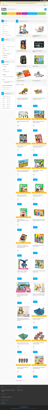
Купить (20, 130)
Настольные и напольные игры (37, 51)
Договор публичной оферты (6, 35)
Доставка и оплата (32, 13)
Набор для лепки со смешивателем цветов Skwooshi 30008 (23, 220)
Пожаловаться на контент (23, 408)
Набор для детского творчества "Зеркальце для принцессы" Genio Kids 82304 (23, 319)
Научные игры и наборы (21, 66)
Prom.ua (28, 406)
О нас (19, 13)
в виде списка (46, 84)
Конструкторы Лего (36, 80)
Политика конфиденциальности (32, 408)
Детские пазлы (35, 66)
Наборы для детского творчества (37, 36)
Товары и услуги (11, 13)
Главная (4, 13)
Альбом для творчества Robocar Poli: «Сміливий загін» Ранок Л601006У (23, 295)
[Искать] (45, 9)
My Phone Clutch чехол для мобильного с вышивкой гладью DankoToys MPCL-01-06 (23, 246)
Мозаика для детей (20, 80)
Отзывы (3, 29)
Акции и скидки (42, 13)
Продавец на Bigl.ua (24, 407)
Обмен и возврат (5, 33)
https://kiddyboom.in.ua (7, 87)
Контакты (24, 13)
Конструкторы (19, 35)
